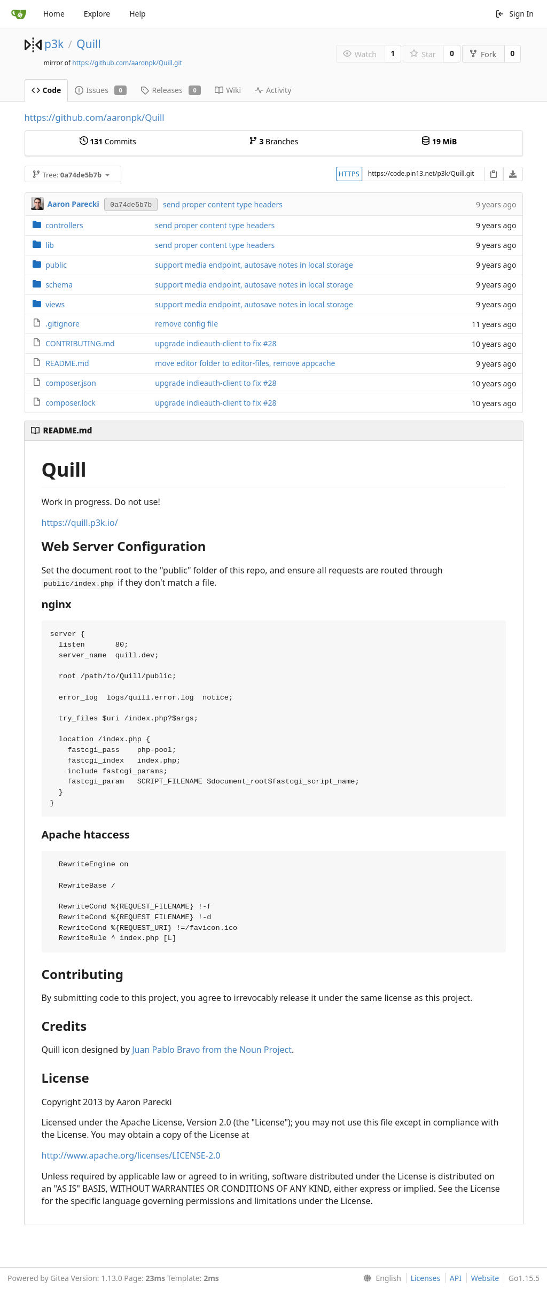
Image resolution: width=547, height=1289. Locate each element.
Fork (482, 54)
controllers (64, 225)
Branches (273, 141)
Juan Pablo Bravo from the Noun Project (212, 1049)
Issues (101, 90)
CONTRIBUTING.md (80, 343)
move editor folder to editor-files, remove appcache (245, 363)
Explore (97, 14)
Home (54, 14)
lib (49, 245)
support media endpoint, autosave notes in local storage (254, 265)
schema (59, 284)
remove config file (186, 324)
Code (46, 90)
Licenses (426, 1278)
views (55, 304)
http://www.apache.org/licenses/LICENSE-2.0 (131, 1155)
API (456, 1278)
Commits (108, 141)
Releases (170, 90)
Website (485, 1278)
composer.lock (70, 403)
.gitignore (62, 324)
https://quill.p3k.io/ (80, 523)
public (56, 265)
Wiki (228, 90)
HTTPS (349, 173)
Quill (88, 43)
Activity (273, 90)
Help (137, 14)
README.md (67, 363)
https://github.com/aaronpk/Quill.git (127, 62)
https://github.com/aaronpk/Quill (95, 117)
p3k (54, 43)
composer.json (70, 383)
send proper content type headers (223, 204)
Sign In (514, 14)
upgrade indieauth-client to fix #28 (215, 343)
